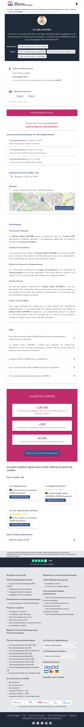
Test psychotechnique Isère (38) (20, 653)
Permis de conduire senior (18, 620)
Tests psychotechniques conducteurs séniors (25, 623)
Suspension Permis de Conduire (20, 589)
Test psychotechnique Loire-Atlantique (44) (24, 673)
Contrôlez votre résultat (53, 677)
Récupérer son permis (16, 575)
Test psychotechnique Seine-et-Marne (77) (24, 651)
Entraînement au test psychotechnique (24, 599)
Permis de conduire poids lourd (20, 617)
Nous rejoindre (14, 688)
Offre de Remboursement (57, 715)
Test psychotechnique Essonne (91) (21, 659)
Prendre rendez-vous (42, 113)
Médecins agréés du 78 (19, 540)
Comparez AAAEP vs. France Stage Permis (24, 696)
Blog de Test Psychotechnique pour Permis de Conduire (22, 631)
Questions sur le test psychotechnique (60, 575)
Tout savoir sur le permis (18, 611)
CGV (24, 715)
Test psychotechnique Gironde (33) (21, 665)
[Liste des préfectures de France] (60, 656)
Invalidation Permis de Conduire (20, 595)
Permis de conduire (15, 608)
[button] (42, 199)
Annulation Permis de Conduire (20, 592)
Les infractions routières (17, 625)
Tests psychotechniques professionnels (53, 592)
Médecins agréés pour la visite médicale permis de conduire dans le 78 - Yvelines (45, 9)
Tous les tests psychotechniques (21, 640)
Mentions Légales (13, 715)
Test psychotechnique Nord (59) (19, 648)
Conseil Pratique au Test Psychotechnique (24, 603)
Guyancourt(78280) (15, 12)
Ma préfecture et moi (52, 584)
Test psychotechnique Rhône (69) (21, 656)
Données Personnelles (37, 715)
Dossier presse (14, 682)
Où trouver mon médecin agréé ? (57, 586)
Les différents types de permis (20, 614)
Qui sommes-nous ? (16, 685)
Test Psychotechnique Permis (20, 580)
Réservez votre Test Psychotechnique (42, 453)
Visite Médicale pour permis (55, 580)
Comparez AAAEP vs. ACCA (19, 693)
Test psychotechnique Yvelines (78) (21, 662)
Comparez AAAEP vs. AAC (18, 691)
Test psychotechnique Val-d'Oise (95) (22, 645)
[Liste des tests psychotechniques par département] (60, 645)
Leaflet (54, 210)
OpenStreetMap (63, 210)
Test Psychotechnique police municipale (59, 614)
